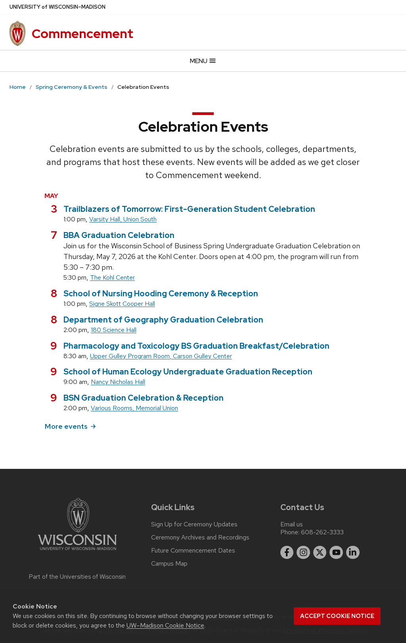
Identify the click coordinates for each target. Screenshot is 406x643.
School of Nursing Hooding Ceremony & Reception (160, 293)
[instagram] (303, 552)
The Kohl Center (112, 277)
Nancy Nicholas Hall (118, 382)
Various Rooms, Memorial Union (134, 408)
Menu (203, 61)
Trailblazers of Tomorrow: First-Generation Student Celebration (189, 209)
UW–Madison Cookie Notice (165, 625)
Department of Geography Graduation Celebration (163, 320)
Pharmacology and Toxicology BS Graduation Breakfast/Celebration (196, 346)
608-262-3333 (322, 532)
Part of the (77, 577)
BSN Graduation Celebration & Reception (143, 398)
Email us (291, 524)
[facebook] (287, 552)
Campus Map (169, 564)
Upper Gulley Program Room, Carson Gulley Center (161, 356)
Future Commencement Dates (193, 551)
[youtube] (336, 552)
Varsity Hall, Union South (123, 219)
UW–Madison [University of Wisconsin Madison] (57, 7)
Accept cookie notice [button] (337, 616)
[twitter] (320, 552)
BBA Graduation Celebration (118, 235)
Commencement (82, 33)
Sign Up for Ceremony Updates (194, 524)
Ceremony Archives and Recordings (200, 537)
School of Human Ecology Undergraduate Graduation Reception (187, 372)
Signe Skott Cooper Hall (122, 303)
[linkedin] (353, 552)
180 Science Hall (113, 330)
